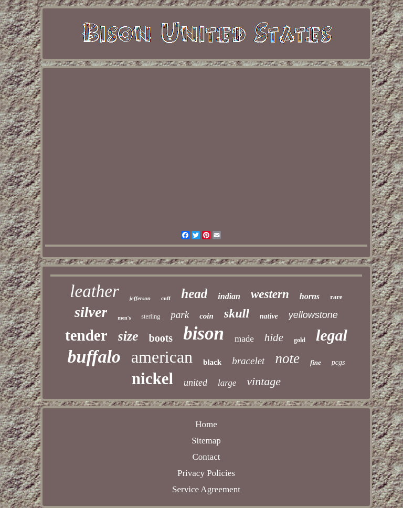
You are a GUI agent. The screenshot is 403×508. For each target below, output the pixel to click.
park (180, 314)
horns (310, 296)
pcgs (338, 362)
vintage (264, 381)
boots (161, 338)
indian (229, 296)
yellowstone (313, 315)
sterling (150, 316)
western (270, 294)
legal (331, 335)
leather (94, 291)
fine (315, 362)
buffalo (93, 356)
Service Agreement (206, 489)
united (195, 382)
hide (273, 337)
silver (91, 312)
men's (124, 318)
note (287, 358)
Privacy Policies (206, 473)
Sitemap (206, 441)
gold (299, 340)
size (128, 336)
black (212, 362)
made (244, 339)
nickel (152, 378)
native (269, 316)
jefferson (140, 298)
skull (236, 313)
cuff (166, 298)
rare (336, 297)
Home (206, 424)
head (194, 294)
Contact (206, 457)
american (162, 356)
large (227, 383)
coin (206, 316)
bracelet (248, 360)
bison (203, 333)
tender (86, 335)
